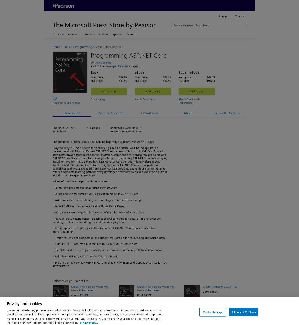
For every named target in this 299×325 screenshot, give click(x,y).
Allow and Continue (244, 315)
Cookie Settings (212, 315)
